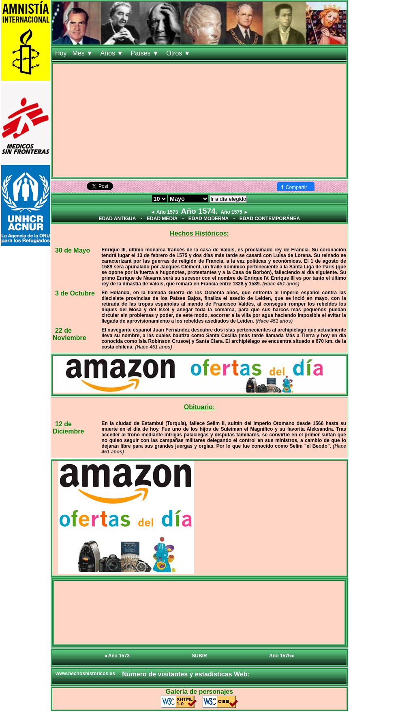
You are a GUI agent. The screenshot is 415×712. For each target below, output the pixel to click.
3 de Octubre (75, 293)
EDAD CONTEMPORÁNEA (270, 218)
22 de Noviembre (69, 334)
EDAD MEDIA (162, 218)
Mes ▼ (83, 53)
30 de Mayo (72, 250)
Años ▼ (112, 53)
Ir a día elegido (228, 199)
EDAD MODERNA (208, 218)
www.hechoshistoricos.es (85, 673)
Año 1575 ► (234, 212)
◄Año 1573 (116, 656)
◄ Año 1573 (164, 212)
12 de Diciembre (68, 428)
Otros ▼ (179, 53)
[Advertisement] (199, 120)
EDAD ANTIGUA (117, 218)
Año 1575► (282, 656)
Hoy (60, 53)
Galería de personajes (199, 691)
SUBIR (199, 656)
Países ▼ (146, 53)
